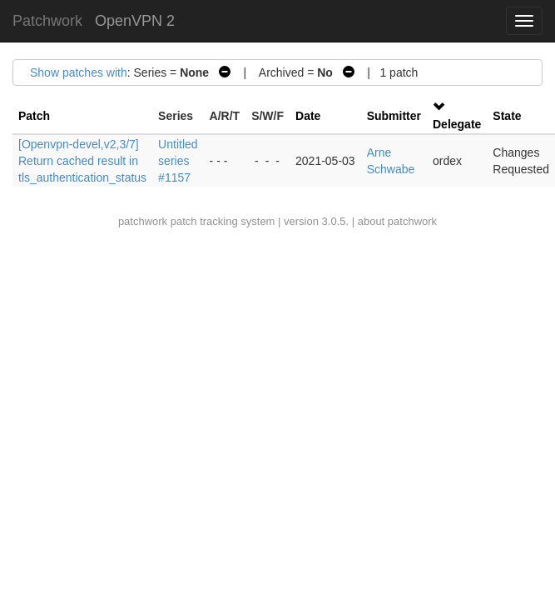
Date (307, 115)
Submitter (394, 115)
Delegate (457, 124)
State (507, 115)
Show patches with (78, 72)
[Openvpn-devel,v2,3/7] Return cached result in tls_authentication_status (82, 161)
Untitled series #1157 (177, 161)
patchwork (142, 221)
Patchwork (47, 20)
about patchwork (397, 221)
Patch (34, 115)
